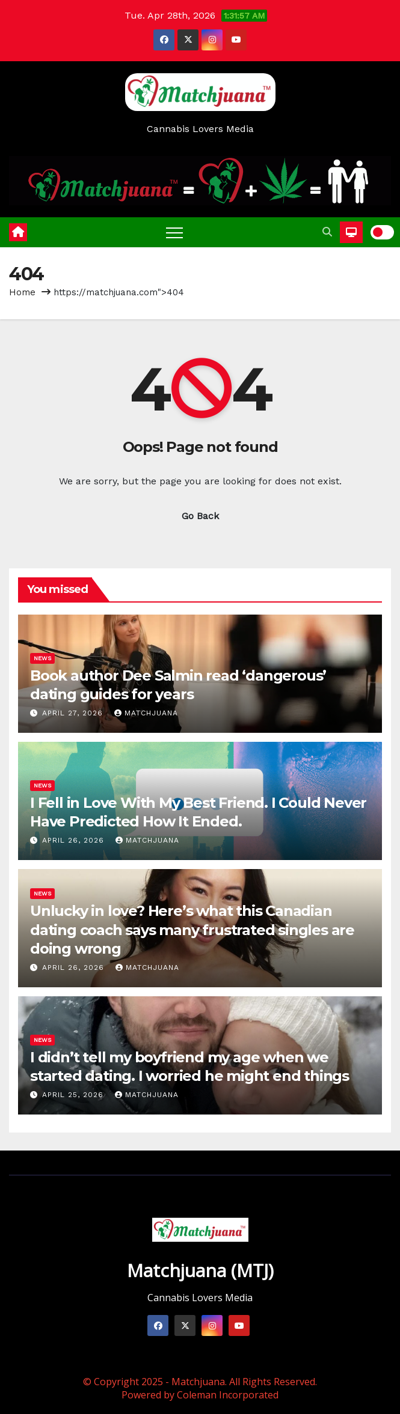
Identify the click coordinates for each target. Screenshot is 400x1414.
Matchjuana (146, 713)
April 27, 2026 (74, 713)
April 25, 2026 (74, 1095)
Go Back (200, 516)
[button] (327, 232)
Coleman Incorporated (227, 1394)
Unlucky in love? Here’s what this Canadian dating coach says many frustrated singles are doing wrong (192, 929)
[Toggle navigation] (174, 232)
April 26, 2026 (74, 840)
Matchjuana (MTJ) (200, 1270)
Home (22, 292)
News (42, 658)
